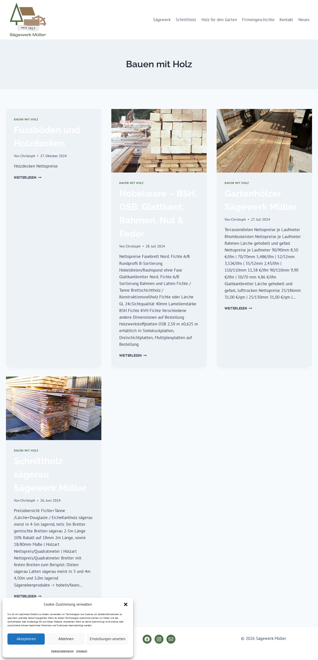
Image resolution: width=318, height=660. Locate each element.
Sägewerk (162, 19)
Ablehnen (66, 638)
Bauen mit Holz (26, 119)
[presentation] (159, 141)
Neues (304, 19)
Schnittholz (186, 19)
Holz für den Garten (219, 19)
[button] (125, 604)
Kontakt (286, 19)
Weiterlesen (27, 177)
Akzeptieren (26, 638)
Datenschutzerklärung (62, 651)
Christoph (27, 156)
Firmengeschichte (258, 19)
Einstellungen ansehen (107, 638)
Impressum (81, 651)
